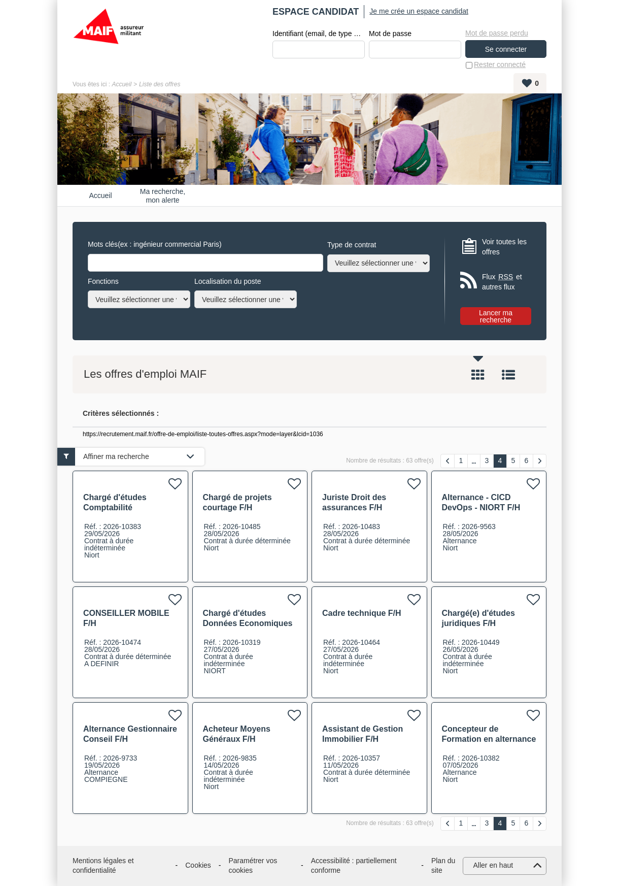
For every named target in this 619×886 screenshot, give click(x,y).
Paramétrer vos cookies (253, 866)
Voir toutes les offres (504, 247)
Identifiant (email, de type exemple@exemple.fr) (318, 33)
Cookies (198, 866)
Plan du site (443, 866)
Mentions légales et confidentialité (103, 866)
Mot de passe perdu (496, 33)
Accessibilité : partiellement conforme (354, 866)
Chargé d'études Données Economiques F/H (248, 623)
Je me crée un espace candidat (418, 11)
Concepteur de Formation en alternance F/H (489, 739)
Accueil (121, 84)
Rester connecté (500, 65)
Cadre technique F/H (361, 613)
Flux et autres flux (502, 282)
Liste (508, 375)
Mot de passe (390, 33)
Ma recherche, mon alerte (162, 195)
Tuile (478, 375)
